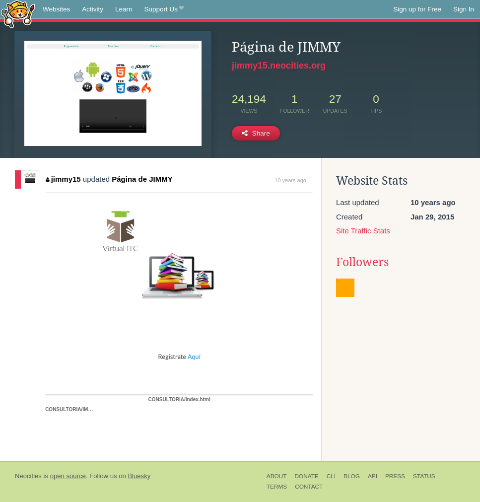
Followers (362, 262)
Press (395, 476)
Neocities (28, 476)
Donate (306, 476)
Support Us (164, 9)
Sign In (463, 9)
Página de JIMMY (142, 179)
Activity (92, 9)
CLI (331, 476)
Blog (351, 476)
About (277, 476)
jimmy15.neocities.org (279, 66)
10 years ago (290, 180)
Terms (277, 486)
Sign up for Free (417, 9)
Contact (309, 486)
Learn (124, 9)
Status (424, 476)
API (372, 476)
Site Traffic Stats (363, 230)
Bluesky (139, 476)
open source (68, 476)
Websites (56, 9)
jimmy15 (63, 179)
